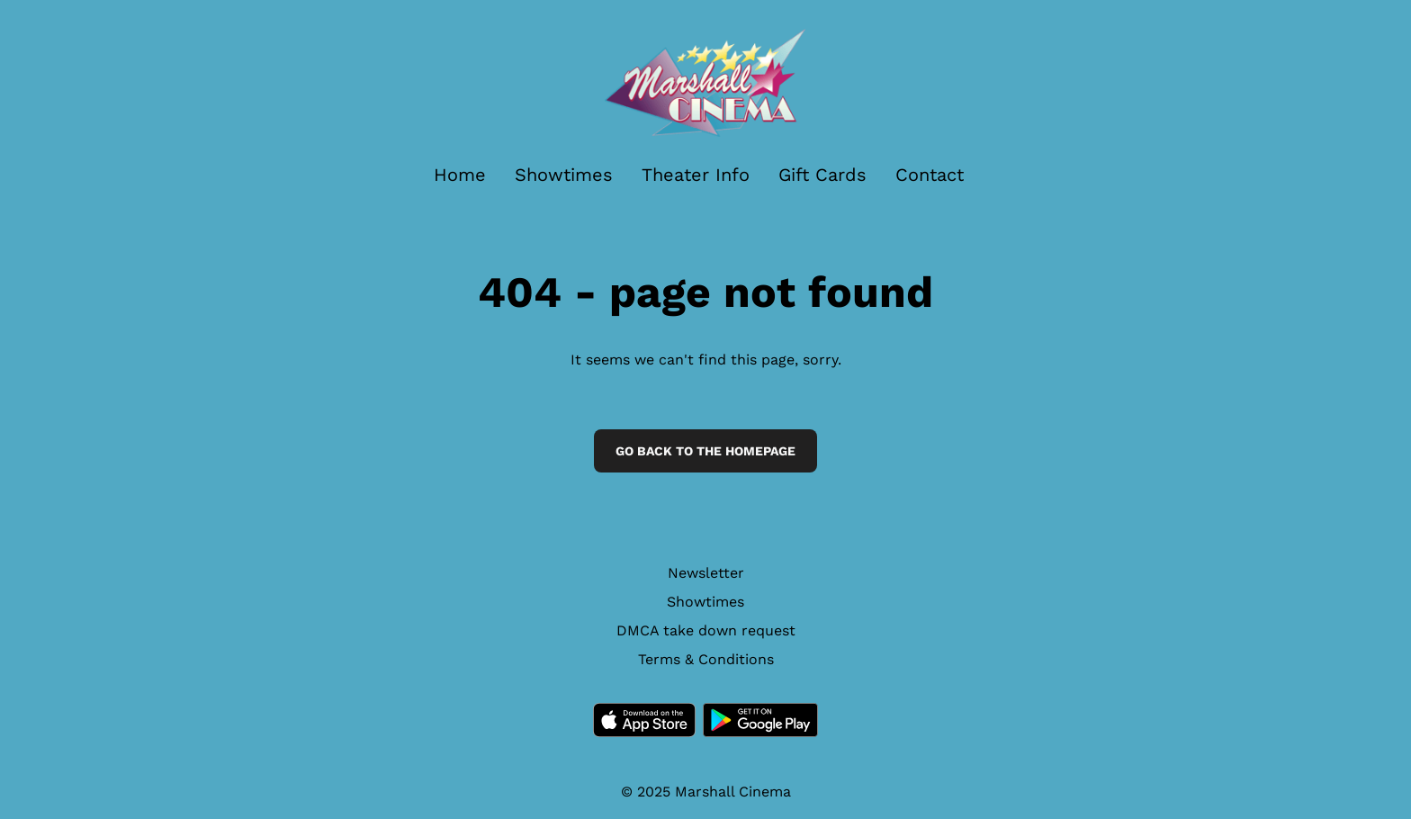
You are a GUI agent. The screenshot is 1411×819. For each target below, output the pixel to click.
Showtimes (705, 601)
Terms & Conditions (706, 659)
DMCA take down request (705, 630)
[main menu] (699, 175)
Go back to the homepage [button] (705, 451)
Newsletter (706, 572)
